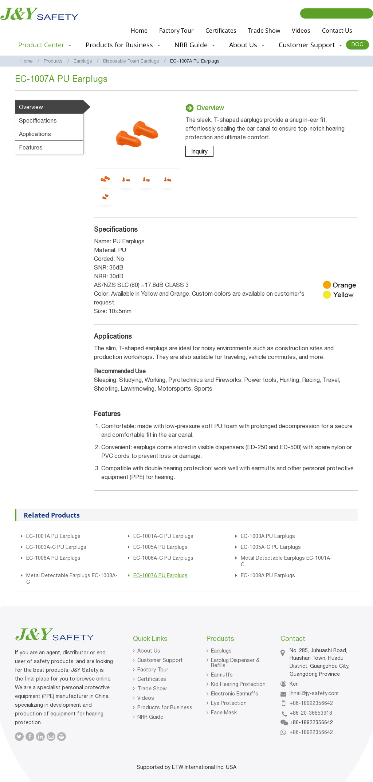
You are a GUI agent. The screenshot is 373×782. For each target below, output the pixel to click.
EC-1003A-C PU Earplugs (56, 547)
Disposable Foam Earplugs (131, 61)
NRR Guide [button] (194, 44)
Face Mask (224, 712)
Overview (31, 107)
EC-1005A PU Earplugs (160, 547)
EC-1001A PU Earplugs (53, 536)
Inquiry (199, 151)
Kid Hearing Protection (238, 684)
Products (53, 61)
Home (139, 30)
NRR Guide (150, 716)
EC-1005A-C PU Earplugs (271, 547)
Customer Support (160, 660)
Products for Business (164, 707)
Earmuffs (222, 674)
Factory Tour (176, 30)
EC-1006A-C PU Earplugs (163, 558)
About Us (148, 650)
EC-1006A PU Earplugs (53, 558)
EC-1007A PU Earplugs (160, 575)
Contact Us (337, 30)
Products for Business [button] (123, 44)
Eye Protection (229, 703)
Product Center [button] (44, 44)
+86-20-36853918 (311, 713)
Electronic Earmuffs (234, 693)
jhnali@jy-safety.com (314, 693)
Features (31, 147)
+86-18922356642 (311, 703)
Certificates (220, 30)
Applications (35, 134)
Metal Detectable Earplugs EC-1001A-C (286, 561)
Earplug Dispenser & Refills (235, 663)
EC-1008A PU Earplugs (268, 575)
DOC (358, 44)
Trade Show (264, 30)
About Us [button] (246, 44)
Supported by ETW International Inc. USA (186, 767)
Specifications (38, 120)
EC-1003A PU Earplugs (268, 536)
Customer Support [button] (310, 44)
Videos (301, 30)
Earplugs (83, 61)
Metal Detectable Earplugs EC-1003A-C (72, 578)
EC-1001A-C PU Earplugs (163, 536)
